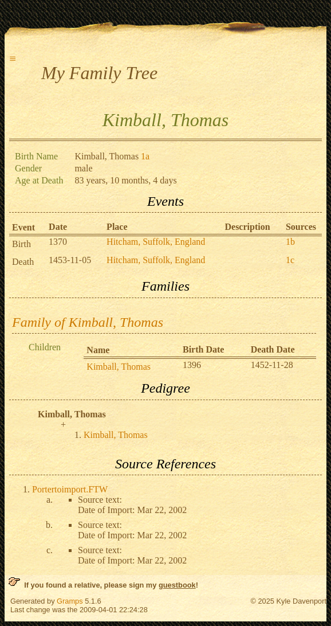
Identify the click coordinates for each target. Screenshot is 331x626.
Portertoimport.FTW (70, 489)
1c (290, 260)
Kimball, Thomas (118, 366)
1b (290, 242)
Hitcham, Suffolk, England (156, 242)
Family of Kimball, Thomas (87, 322)
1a (145, 156)
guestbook (177, 585)
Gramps (70, 601)
